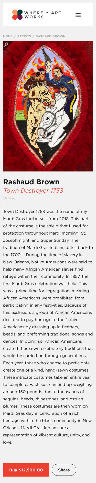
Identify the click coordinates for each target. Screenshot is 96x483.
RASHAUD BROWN (50, 36)
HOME (8, 36)
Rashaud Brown (31, 181)
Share (64, 469)
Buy (13, 469)
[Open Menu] (78, 14)
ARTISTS (24, 36)
